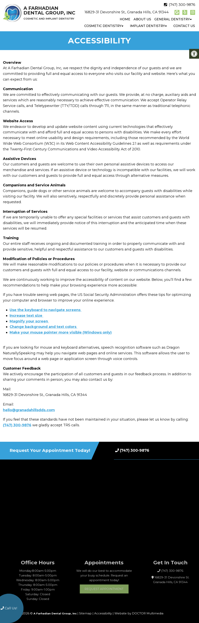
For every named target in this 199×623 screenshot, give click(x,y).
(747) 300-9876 (182, 5)
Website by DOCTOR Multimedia (138, 613)
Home (125, 19)
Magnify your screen (29, 321)
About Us (142, 19)
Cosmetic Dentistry (102, 26)
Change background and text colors (43, 327)
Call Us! (9, 608)
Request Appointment (112, 589)
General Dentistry (172, 19)
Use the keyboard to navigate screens (45, 310)
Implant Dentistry (147, 26)
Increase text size (26, 315)
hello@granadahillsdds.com (29, 410)
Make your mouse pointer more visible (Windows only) (61, 332)
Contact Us (184, 26)
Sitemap (85, 613)
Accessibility (103, 613)
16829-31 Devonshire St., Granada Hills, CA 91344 (127, 12)
